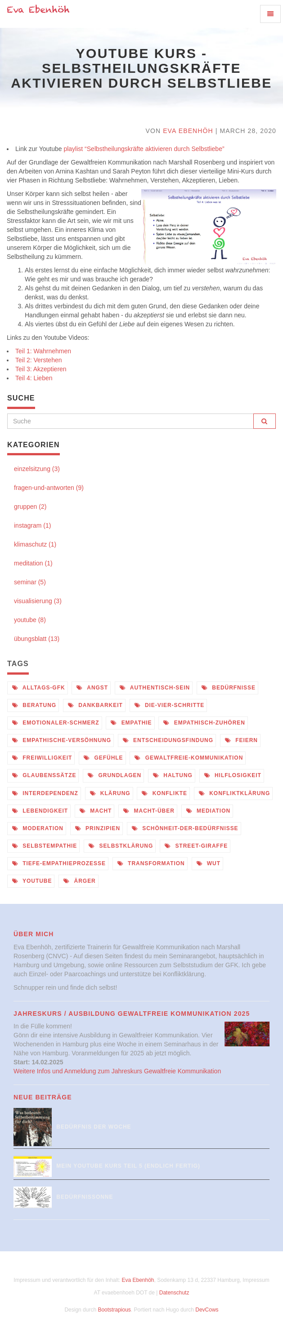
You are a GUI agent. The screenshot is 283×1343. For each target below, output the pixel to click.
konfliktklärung (234, 793)
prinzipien (97, 828)
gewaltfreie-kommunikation (189, 758)
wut (208, 863)
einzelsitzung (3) (37, 468)
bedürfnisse (229, 688)
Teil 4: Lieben (34, 378)
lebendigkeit (40, 811)
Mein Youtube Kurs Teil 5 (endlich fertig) (128, 1166)
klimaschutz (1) (35, 544)
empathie (131, 723)
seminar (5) (30, 582)
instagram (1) (32, 525)
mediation (208, 811)
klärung (110, 793)
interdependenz (45, 793)
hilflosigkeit (232, 775)
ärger (79, 881)
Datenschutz (174, 1293)
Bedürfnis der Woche (93, 1127)
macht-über (149, 811)
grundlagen (114, 775)
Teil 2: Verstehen (38, 360)
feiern (241, 740)
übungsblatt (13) (36, 638)
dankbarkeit (95, 705)
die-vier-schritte (170, 705)
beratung (34, 705)
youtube (32, 881)
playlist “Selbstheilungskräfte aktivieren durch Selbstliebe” (143, 148)
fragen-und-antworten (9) (49, 487)
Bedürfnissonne (84, 1197)
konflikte (164, 793)
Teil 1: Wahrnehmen (43, 351)
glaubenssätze (44, 775)
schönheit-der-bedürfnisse (185, 828)
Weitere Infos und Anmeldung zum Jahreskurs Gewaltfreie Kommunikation (117, 1071)
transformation (151, 863)
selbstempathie (44, 846)
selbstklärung (121, 846)
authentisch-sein (155, 688)
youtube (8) (30, 619)
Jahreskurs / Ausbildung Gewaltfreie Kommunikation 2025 (131, 1013)
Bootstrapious (114, 1310)
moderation (37, 828)
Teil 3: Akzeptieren (41, 369)
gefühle (103, 758)
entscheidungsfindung (168, 740)
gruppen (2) (30, 506)
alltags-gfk (38, 688)
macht (96, 811)
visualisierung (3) (38, 601)
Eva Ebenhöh (188, 130)
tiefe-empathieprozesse (59, 863)
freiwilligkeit (42, 758)
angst (92, 688)
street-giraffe (196, 846)
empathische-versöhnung (61, 740)
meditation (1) (33, 563)
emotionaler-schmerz (55, 723)
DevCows (206, 1310)
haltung (173, 775)
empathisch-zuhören (204, 723)
